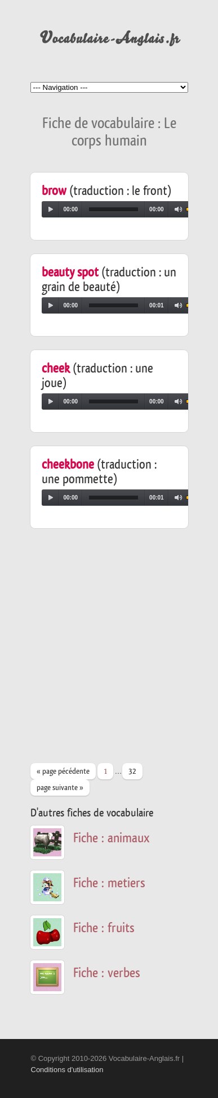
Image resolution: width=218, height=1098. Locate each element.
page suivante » (60, 788)
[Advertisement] (109, 651)
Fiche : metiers (109, 883)
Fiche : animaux (111, 838)
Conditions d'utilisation (67, 1069)
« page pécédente (63, 771)
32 (132, 771)
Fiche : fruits (104, 928)
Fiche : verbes (106, 973)
